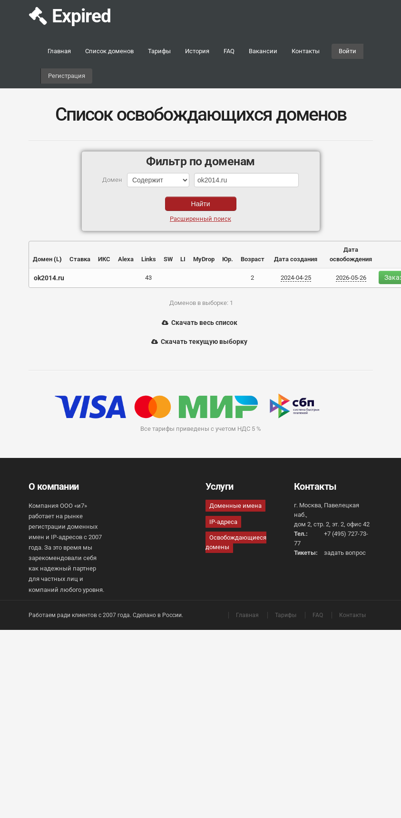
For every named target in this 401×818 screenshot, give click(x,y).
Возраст (252, 259)
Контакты (306, 51)
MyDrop (204, 259)
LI (183, 259)
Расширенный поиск (200, 218)
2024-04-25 (296, 277)
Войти (347, 51)
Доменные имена (235, 505)
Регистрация (66, 75)
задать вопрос (345, 552)
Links (148, 259)
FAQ (229, 51)
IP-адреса (223, 521)
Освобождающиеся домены (235, 542)
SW (168, 259)
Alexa (126, 259)
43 (148, 277)
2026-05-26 (351, 277)
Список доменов (109, 51)
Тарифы (159, 51)
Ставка (79, 259)
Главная (59, 51)
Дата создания (295, 259)
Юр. (227, 259)
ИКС (104, 259)
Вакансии (263, 51)
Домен (42, 259)
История (197, 51)
